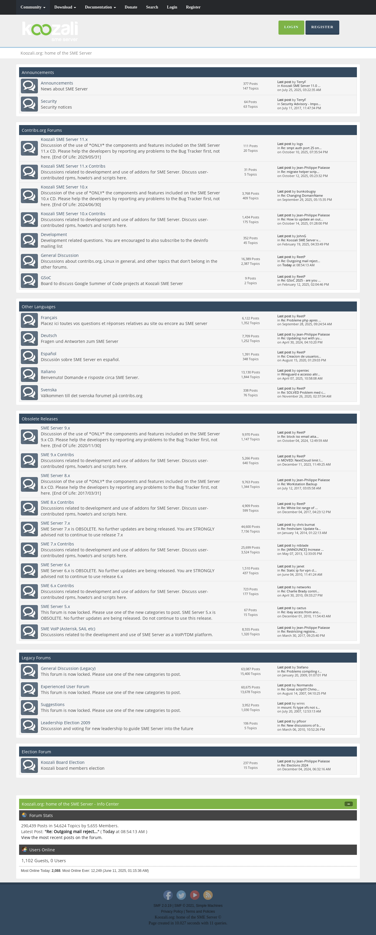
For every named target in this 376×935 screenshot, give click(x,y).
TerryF (301, 82)
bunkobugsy (306, 191)
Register (193, 7)
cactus (301, 608)
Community (33, 7)
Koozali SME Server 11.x (64, 139)
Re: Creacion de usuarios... (301, 356)
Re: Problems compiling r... (301, 671)
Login (172, 7)
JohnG (301, 236)
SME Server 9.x (55, 428)
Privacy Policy (172, 911)
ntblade (302, 545)
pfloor (301, 721)
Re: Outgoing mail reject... (300, 261)
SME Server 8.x (55, 475)
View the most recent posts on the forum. (62, 837)
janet (300, 566)
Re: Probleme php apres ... (301, 320)
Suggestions (53, 704)
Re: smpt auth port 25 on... (301, 148)
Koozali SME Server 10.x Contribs (73, 213)
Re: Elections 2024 (294, 765)
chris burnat (306, 525)
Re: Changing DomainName (302, 195)
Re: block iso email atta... (300, 436)
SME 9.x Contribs (57, 454)
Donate (131, 7)
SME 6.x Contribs (57, 585)
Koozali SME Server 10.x (64, 187)
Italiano (48, 371)
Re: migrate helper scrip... (300, 172)
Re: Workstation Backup (299, 484)
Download (65, 7)
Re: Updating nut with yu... (301, 338)
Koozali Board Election (63, 762)
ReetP (301, 257)
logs (300, 144)
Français (49, 317)
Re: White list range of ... (299, 508)
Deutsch (49, 335)
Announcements (57, 83)
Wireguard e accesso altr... (300, 374)
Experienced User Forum (65, 686)
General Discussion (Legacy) (68, 668)
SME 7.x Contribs (57, 544)
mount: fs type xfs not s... (300, 707)
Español (48, 353)
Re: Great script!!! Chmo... (300, 689)
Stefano (302, 667)
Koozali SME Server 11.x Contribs (73, 166)
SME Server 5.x (55, 606)
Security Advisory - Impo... (301, 104)
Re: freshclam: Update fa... (301, 529)
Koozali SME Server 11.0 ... (300, 86)
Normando (305, 685)
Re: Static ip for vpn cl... (299, 570)
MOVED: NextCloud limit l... (302, 460)
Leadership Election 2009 (65, 722)
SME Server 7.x (55, 523)
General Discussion (60, 255)
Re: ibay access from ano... (301, 612)
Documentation (100, 7)
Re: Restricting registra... (299, 631)
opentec (303, 370)
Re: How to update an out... (302, 219)
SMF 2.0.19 (162, 906)
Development (54, 234)
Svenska (49, 389)
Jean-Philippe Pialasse (313, 168)
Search (152, 7)
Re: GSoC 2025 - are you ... (301, 280)
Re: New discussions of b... (301, 725)
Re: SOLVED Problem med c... (303, 392)
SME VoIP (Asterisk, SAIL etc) (68, 628)
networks (304, 587)
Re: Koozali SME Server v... (301, 240)
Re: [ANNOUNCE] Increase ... (302, 549)
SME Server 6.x (55, 564)
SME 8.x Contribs (57, 502)
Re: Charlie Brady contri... (300, 591)
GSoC (46, 277)
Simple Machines (209, 906)
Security (49, 101)
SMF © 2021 (184, 906)
